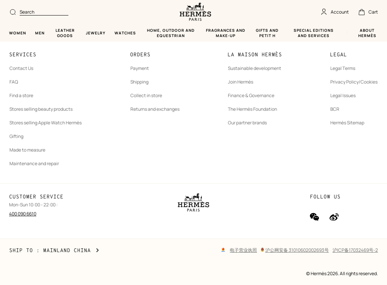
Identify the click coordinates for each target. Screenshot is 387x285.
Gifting (16, 136)
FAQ (13, 82)
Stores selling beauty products (41, 109)
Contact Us (21, 68)
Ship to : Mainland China (54, 250)
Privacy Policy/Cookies (354, 82)
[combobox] (157, 12)
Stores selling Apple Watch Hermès (45, 122)
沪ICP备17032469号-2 (355, 250)
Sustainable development (254, 68)
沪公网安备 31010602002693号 (295, 250)
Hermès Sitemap (347, 122)
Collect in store (146, 95)
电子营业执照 (243, 250)
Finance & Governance (251, 95)
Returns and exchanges (155, 109)
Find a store (21, 95)
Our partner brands (247, 122)
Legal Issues (343, 95)
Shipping (139, 82)
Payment (139, 68)
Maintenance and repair (34, 163)
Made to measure (27, 150)
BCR (334, 109)
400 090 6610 (22, 214)
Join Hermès (240, 82)
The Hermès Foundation (252, 109)
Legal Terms (342, 68)
